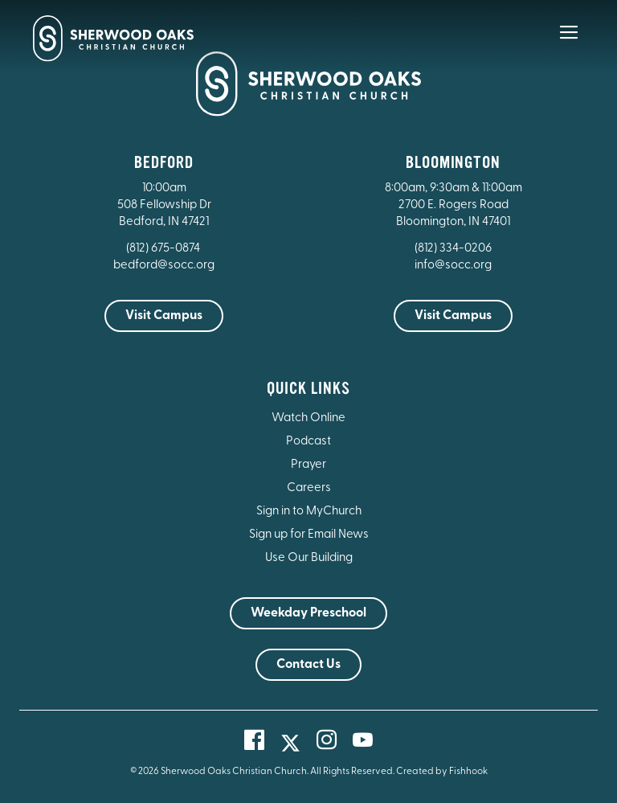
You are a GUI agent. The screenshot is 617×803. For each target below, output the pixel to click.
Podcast (308, 442)
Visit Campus (163, 315)
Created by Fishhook (442, 771)
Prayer (308, 465)
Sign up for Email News (309, 535)
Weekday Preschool (308, 613)
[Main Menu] (569, 43)
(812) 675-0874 (164, 249)
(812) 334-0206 (453, 249)
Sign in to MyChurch (309, 512)
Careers (309, 488)
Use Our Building (309, 558)
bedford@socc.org (164, 266)
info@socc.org (453, 266)
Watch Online (308, 418)
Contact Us (308, 664)
